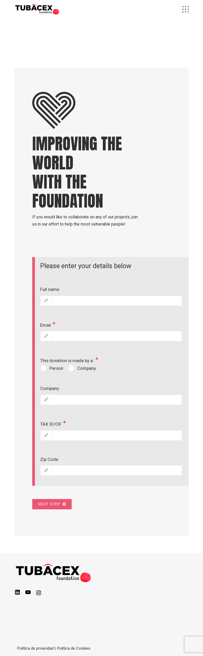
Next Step (52, 504)
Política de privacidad (35, 648)
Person (56, 368)
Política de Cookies (73, 648)
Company (86, 368)
